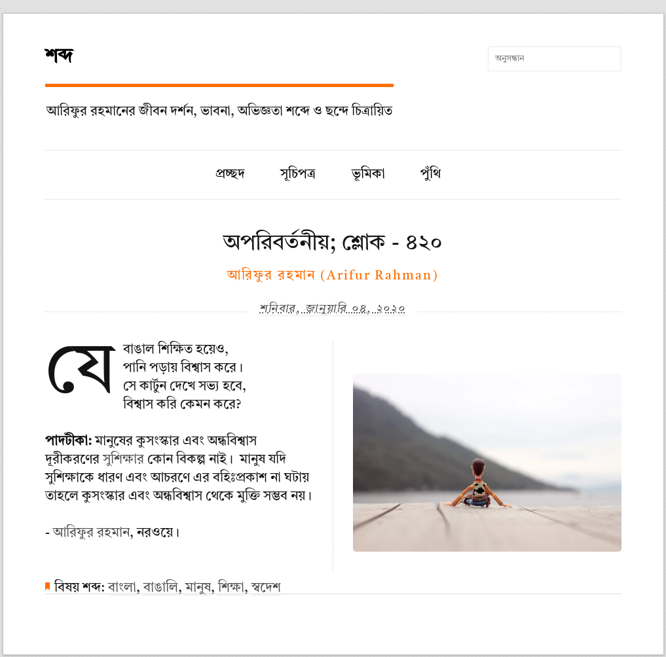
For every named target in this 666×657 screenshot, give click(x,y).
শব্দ (59, 57)
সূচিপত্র (298, 174)
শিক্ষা (231, 588)
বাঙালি (160, 588)
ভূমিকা (368, 174)
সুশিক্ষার (123, 460)
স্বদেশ (266, 588)
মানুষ (198, 588)
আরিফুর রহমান (91, 533)
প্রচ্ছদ (230, 174)
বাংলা (122, 588)
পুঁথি (430, 174)
